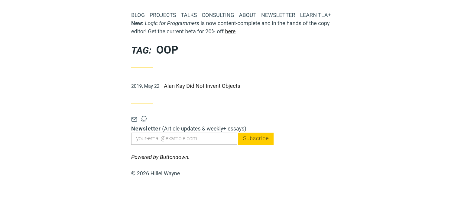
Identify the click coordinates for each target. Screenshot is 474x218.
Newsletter (278, 15)
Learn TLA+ (315, 15)
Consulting (218, 15)
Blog (138, 15)
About (247, 15)
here (230, 31)
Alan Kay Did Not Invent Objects (202, 86)
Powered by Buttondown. (160, 157)
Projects (163, 15)
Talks (189, 15)
